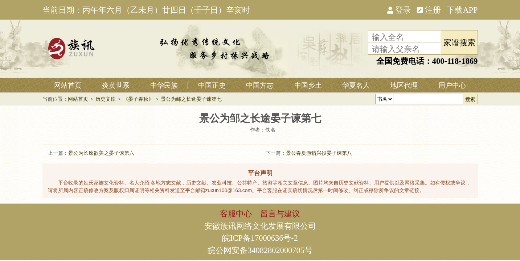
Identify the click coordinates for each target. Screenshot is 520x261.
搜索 (470, 99)
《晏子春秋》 (138, 99)
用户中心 (452, 85)
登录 (399, 9)
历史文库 (105, 99)
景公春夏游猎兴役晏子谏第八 (319, 153)
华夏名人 (356, 85)
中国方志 (260, 85)
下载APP (462, 9)
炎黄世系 (116, 85)
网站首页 (68, 85)
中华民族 (164, 85)
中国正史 (212, 85)
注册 (429, 9)
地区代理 (404, 85)
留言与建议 (280, 213)
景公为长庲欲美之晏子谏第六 (101, 153)
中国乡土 (308, 85)
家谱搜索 (459, 42)
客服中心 (236, 213)
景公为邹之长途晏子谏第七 (191, 99)
